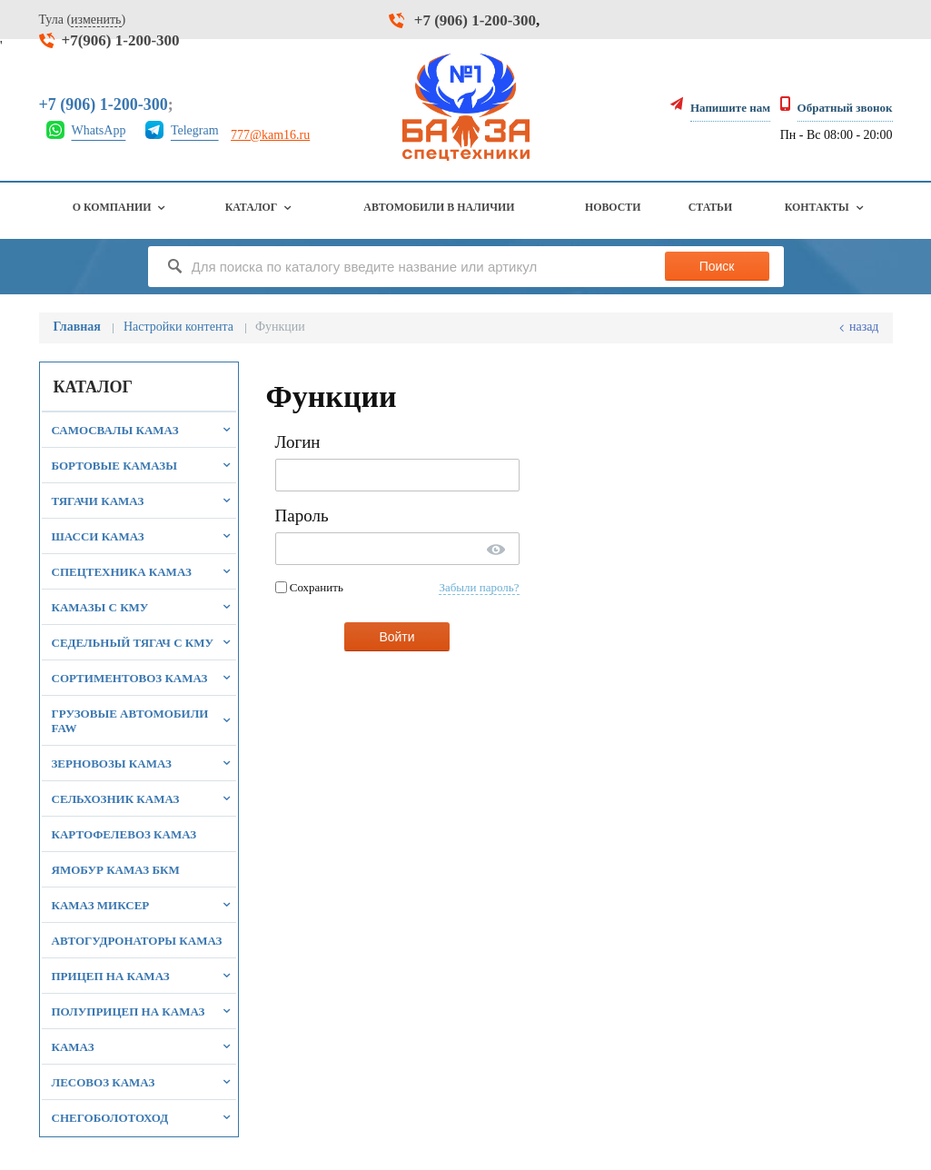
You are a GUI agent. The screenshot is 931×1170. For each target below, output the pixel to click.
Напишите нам (730, 107)
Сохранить (309, 587)
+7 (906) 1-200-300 (475, 20)
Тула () (82, 20)
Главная (77, 326)
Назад (864, 326)
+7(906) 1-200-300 (121, 40)
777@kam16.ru (270, 135)
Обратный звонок (845, 107)
